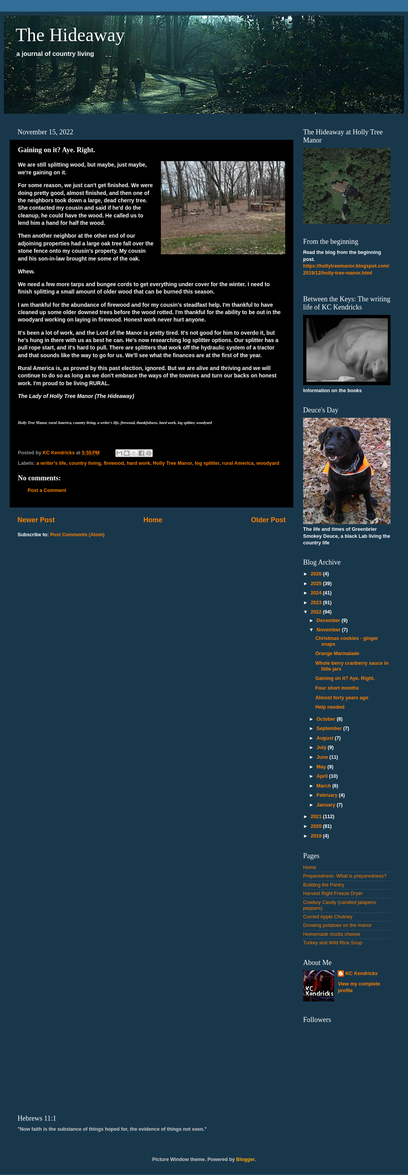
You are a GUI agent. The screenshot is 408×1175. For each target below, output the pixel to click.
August (326, 738)
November (329, 630)
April (323, 776)
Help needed (329, 707)
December (329, 620)
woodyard (267, 463)
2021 (316, 816)
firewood (114, 463)
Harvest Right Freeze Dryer (333, 893)
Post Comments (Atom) (77, 534)
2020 (316, 826)
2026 (316, 574)
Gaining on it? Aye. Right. (345, 678)
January (327, 805)
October (327, 719)
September (330, 728)
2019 (316, 836)
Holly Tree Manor (172, 463)
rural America (238, 463)
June (323, 757)
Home (152, 520)
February (328, 795)
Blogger (245, 1159)
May (322, 767)
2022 (316, 612)
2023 (316, 602)
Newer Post (36, 520)
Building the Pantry (323, 885)
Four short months (337, 688)
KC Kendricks (361, 973)
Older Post (268, 520)
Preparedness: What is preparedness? (345, 876)
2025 (316, 583)
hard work (138, 463)
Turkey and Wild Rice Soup (332, 943)
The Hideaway (70, 34)
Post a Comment (47, 490)
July (322, 747)
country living (85, 463)
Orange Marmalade (337, 653)
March (325, 786)
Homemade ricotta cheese (331, 934)
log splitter (207, 463)
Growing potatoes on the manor (337, 925)
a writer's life (51, 463)
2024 (316, 593)
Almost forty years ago (341, 697)
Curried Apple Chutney (327, 916)
